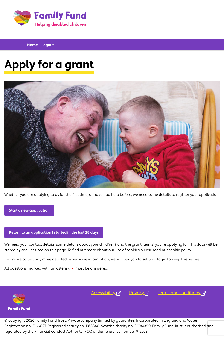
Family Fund (49, 19)
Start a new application (29, 210)
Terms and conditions (182, 293)
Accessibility (106, 293)
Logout (47, 45)
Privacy (139, 293)
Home (32, 45)
